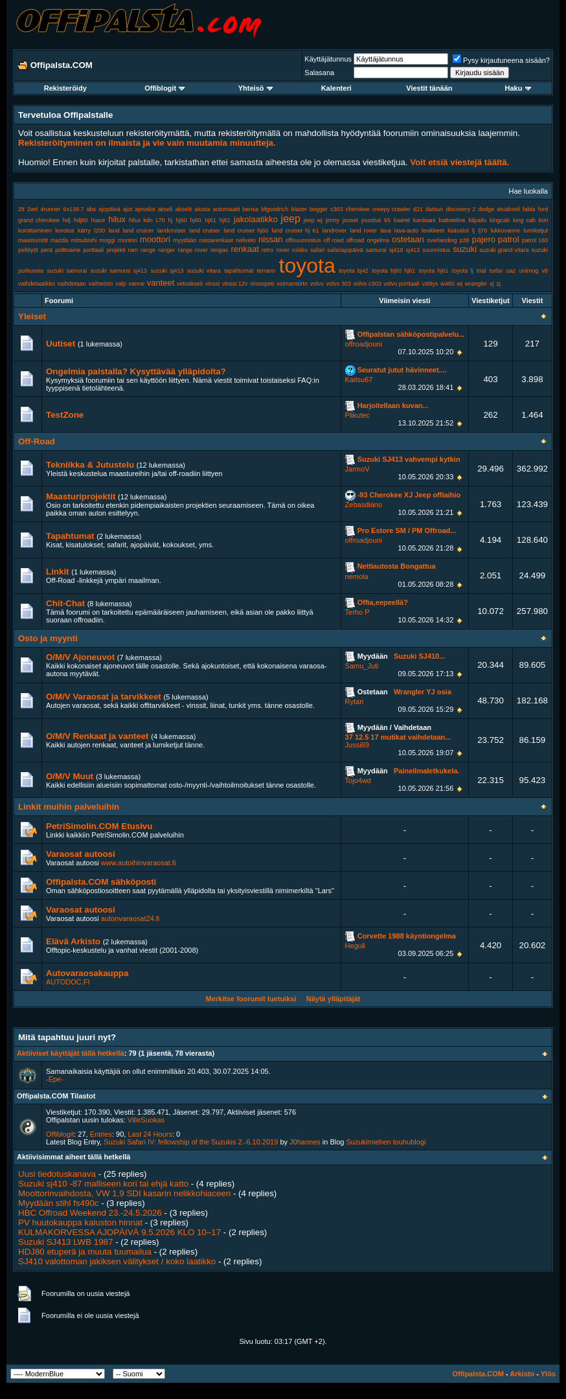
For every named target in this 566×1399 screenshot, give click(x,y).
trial (481, 270)
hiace (98, 220)
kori (544, 220)
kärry (84, 230)
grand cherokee (39, 220)
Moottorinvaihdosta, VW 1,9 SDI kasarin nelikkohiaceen (124, 1193)
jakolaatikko (256, 219)
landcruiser (171, 230)
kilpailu (478, 220)
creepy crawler (391, 209)
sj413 (413, 250)
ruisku (300, 250)
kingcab (500, 220)
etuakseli (508, 209)
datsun (434, 209)
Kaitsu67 (359, 379)
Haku (518, 88)
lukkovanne (505, 230)
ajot (128, 209)
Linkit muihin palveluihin (68, 807)
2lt (21, 209)
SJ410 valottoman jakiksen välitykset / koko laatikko (117, 1261)
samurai (376, 250)
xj (492, 283)
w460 (447, 283)
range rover (192, 250)
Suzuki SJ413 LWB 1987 (65, 1242)
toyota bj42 (353, 270)
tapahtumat (238, 270)
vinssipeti (262, 283)
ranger (166, 250)
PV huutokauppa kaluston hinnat (80, 1222)
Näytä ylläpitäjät (333, 999)
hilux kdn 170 (147, 220)
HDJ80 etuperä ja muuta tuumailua (85, 1252)
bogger (319, 209)
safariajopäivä (345, 250)
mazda (59, 240)
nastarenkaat (216, 240)
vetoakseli (190, 283)
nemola (356, 576)
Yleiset (32, 316)
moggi (107, 240)
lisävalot (458, 230)
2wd (32, 209)
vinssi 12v (235, 283)
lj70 (482, 230)
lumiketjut (535, 230)
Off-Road (36, 441)
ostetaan (408, 239)
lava (385, 230)
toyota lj (462, 270)
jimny (332, 220)
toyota (307, 265)
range (148, 250)
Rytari (354, 701)
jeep (290, 218)
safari (317, 250)
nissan (270, 239)
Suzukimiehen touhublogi (386, 1142)
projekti (115, 250)
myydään (185, 240)
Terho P (357, 612)
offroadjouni (363, 344)
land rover (363, 230)
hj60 (181, 220)
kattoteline (452, 220)
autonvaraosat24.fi (130, 918)
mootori (127, 240)
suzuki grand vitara (503, 250)
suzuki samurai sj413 (119, 270)
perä (46, 250)
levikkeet (433, 230)
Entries (101, 1134)
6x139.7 (73, 209)
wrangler (476, 283)
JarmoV (357, 469)
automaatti (226, 209)
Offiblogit (164, 88)
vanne (136, 283)
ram (133, 250)
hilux (117, 219)
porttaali (93, 250)
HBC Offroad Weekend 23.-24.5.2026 (90, 1213)
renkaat (244, 249)
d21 (418, 209)
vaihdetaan (72, 283)
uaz (511, 270)
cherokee (358, 209)
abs (91, 209)
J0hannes (305, 1142)
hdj (67, 220)
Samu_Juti (362, 666)
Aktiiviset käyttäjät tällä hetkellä (70, 1053)
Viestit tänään (429, 88)
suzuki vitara (204, 270)
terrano (266, 270)
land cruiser (204, 230)
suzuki (465, 249)
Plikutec (357, 415)
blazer (299, 209)
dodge (486, 209)
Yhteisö (255, 88)
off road (334, 240)
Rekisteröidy (65, 88)
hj (170, 220)
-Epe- (54, 1079)
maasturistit (33, 240)
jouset (350, 220)
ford (543, 209)
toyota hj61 (434, 270)
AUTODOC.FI (68, 982)
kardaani (424, 220)
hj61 (225, 220)
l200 (99, 230)
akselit (183, 209)
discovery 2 (460, 209)
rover (282, 250)
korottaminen (35, 230)
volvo (317, 283)
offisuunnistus (303, 240)
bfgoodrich (274, 209)
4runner (50, 209)
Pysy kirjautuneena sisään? (501, 60)
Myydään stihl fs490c (58, 1203)
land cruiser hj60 (245, 230)
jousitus (371, 220)
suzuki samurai (67, 270)
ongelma (378, 240)
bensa (251, 209)
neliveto (246, 240)
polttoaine (67, 250)
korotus (64, 230)
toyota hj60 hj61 (393, 270)
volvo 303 (338, 283)
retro (268, 250)
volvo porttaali (401, 283)
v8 (545, 270)
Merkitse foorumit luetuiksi (250, 999)
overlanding (442, 240)
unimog (529, 270)
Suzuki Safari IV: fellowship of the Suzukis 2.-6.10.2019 (191, 1142)
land (113, 230)
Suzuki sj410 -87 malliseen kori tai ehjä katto (103, 1184)
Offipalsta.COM (477, 1374)
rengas (219, 250)
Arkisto (522, 1374)
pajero (483, 239)
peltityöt (28, 250)
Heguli (355, 946)
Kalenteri (336, 88)
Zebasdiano (364, 504)
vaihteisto (101, 283)
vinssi (212, 283)
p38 (465, 240)
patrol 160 (535, 240)
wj (460, 283)
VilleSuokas (146, 1120)
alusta (202, 209)
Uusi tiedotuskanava (57, 1174)
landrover (335, 230)
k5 (388, 220)
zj (498, 283)
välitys (430, 283)
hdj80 (81, 220)
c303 (336, 209)
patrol (508, 239)
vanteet (161, 283)
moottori (155, 239)
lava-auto (406, 230)
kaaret (402, 220)
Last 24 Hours (150, 1134)
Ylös (548, 1374)
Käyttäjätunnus (328, 59)
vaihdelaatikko (36, 283)
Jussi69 (357, 745)
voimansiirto (292, 283)
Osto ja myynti (48, 638)
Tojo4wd (358, 780)
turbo (496, 270)
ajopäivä (109, 209)
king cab (524, 220)
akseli (165, 209)
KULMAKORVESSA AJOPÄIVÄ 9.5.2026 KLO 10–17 (119, 1232)
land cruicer (138, 230)
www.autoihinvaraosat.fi (138, 863)
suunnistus (436, 250)
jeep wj (313, 220)
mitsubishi (83, 240)
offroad (355, 240)
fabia (529, 209)
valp (120, 283)
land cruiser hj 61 (295, 230)
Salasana (319, 72)
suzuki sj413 (166, 270)
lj (473, 230)
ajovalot (145, 209)
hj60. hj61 (203, 220)
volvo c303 (367, 283)
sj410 (396, 250)
